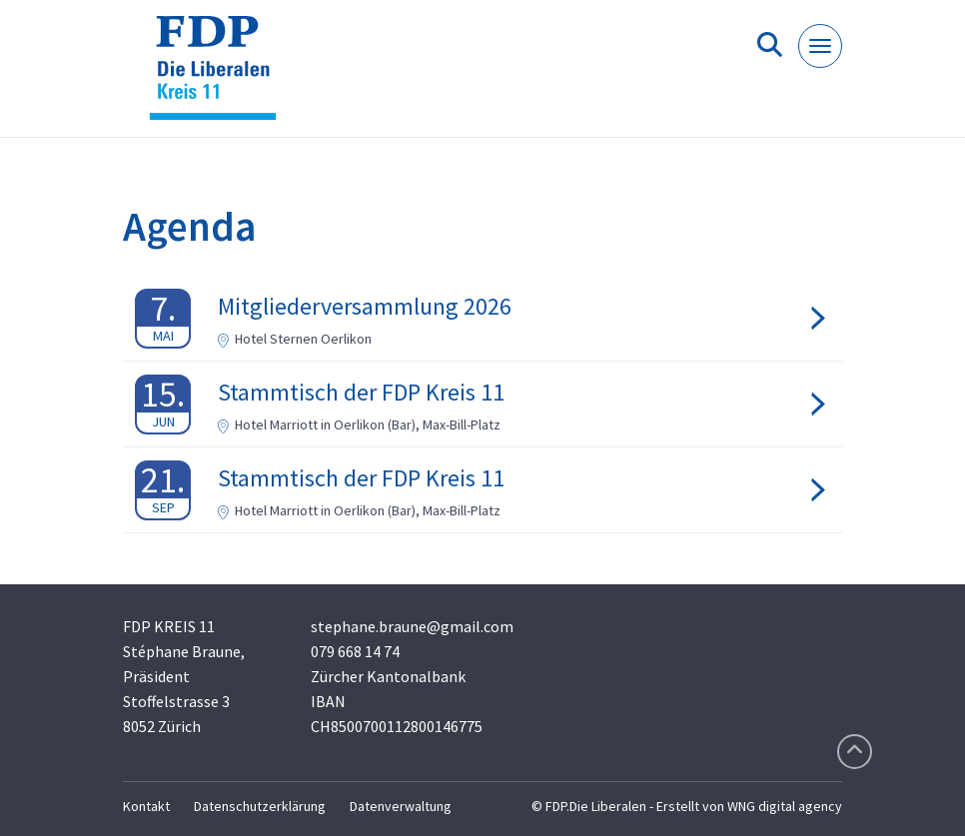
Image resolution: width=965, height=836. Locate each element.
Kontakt (146, 806)
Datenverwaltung (401, 806)
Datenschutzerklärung (260, 806)
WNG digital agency (784, 806)
